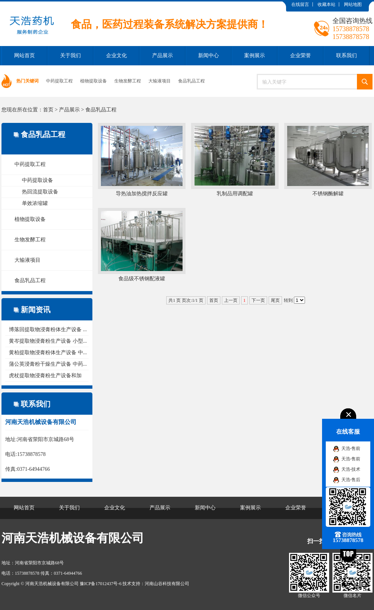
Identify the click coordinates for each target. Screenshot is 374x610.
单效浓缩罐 (35, 203)
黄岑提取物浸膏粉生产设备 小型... (48, 341)
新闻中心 (208, 55)
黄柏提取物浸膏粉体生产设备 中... (48, 352)
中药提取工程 (59, 81)
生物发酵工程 (127, 81)
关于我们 (70, 55)
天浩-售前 (351, 448)
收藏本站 (326, 4)
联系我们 (346, 55)
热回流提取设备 (40, 192)
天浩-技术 (351, 469)
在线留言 (300, 4)
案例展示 (254, 55)
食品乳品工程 (191, 81)
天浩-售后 (351, 479)
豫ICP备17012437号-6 (101, 583)
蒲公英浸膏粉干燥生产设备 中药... (48, 364)
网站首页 (24, 55)
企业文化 (116, 55)
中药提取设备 (37, 180)
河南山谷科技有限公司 (167, 583)
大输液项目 (159, 81)
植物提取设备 (93, 81)
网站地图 (353, 4)
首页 (48, 109)
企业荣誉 (300, 55)
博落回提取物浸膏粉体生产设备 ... (48, 329)
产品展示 (162, 55)
